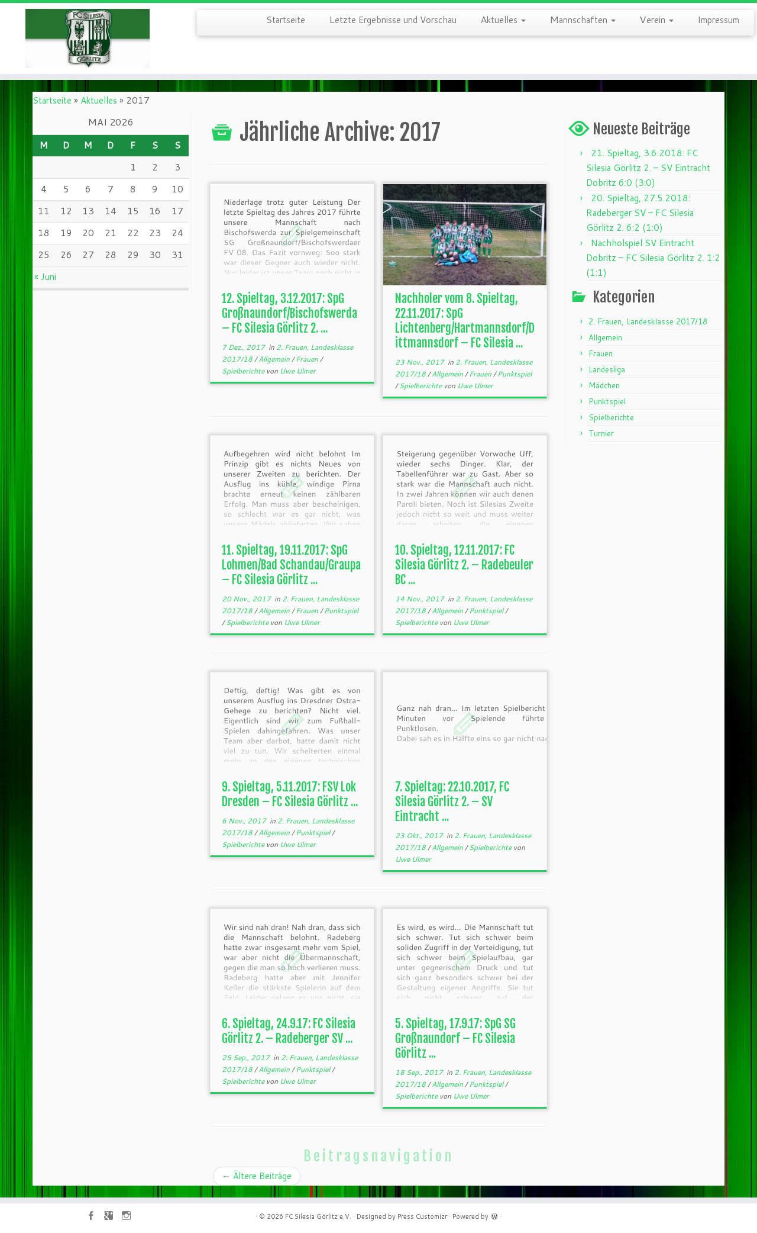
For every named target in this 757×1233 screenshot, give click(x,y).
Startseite (285, 19)
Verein (656, 19)
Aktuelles (503, 19)
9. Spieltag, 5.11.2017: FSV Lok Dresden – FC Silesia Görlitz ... (290, 794)
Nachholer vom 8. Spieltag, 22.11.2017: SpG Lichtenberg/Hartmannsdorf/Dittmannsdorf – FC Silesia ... (465, 320)
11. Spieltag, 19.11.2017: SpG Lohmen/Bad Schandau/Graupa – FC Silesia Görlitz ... (291, 565)
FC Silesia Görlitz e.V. (318, 1216)
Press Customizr (422, 1216)
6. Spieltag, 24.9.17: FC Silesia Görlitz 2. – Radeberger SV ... (288, 1031)
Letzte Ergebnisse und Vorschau (393, 19)
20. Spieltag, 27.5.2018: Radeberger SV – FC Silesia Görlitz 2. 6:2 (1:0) (640, 213)
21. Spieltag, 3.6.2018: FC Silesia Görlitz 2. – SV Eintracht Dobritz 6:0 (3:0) (648, 168)
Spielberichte (244, 371)
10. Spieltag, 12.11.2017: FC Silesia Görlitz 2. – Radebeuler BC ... (464, 565)
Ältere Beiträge (257, 1176)
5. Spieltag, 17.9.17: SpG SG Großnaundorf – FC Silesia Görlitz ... (455, 1038)
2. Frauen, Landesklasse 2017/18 (647, 321)
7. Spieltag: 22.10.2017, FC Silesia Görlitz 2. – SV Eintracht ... (452, 802)
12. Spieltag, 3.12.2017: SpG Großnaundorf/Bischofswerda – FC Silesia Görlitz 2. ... (289, 313)
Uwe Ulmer (298, 371)
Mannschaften (582, 19)
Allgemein (275, 359)
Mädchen (604, 385)
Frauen (308, 359)
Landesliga (606, 369)
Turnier (601, 433)
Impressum (718, 19)
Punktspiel (514, 374)
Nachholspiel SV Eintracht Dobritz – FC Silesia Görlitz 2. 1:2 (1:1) (653, 258)
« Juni (45, 277)
